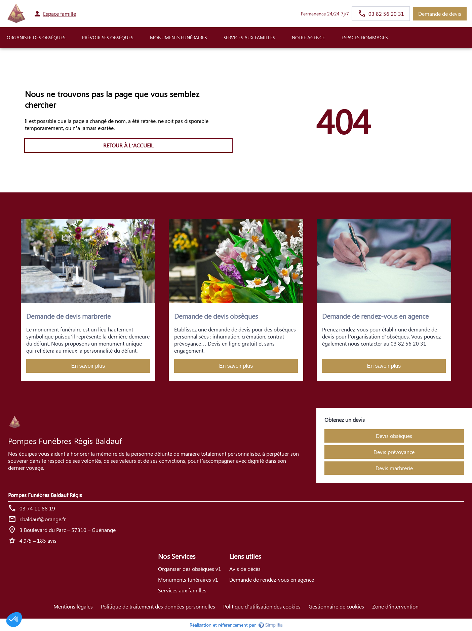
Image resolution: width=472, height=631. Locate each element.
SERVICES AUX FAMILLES (249, 37)
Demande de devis (439, 13)
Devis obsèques (394, 435)
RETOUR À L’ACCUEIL (128, 145)
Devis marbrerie (394, 467)
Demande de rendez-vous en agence (271, 579)
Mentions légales (73, 606)
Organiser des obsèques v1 (189, 568)
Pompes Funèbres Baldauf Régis (45, 494)
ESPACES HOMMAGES (365, 37)
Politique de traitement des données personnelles (158, 606)
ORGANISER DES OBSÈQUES (36, 37)
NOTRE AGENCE (308, 37)
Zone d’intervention (395, 606)
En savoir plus (88, 366)
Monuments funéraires (178, 37)
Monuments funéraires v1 (188, 579)
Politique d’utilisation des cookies (262, 606)
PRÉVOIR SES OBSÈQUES (107, 37)
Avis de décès (245, 568)
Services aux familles (182, 590)
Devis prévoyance (394, 451)
